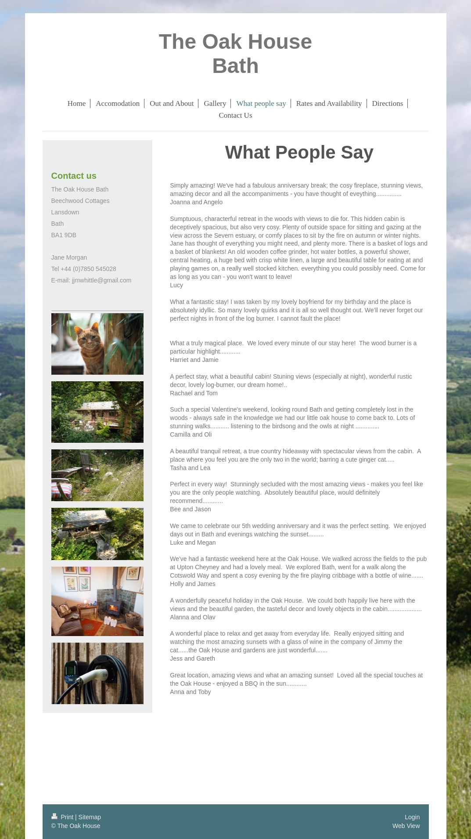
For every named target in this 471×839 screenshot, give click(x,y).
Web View (406, 825)
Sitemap (90, 817)
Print (63, 817)
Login (412, 817)
